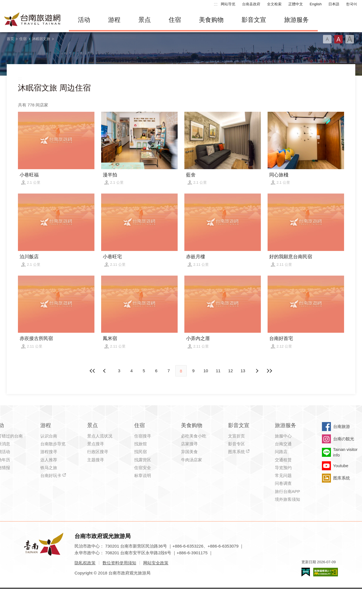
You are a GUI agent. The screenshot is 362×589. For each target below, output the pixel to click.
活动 (84, 19)
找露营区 (142, 459)
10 (205, 370)
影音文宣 (254, 19)
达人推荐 (48, 459)
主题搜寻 (95, 459)
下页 (105, 370)
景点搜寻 (95, 443)
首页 (10, 39)
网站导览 (228, 4)
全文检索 (274, 4)
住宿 (175, 19)
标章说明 (142, 475)
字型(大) (349, 39)
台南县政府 (251, 4)
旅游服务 (296, 19)
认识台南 (48, 436)
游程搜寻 (48, 451)
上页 (257, 370)
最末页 (269, 370)
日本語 (333, 4)
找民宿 (140, 451)
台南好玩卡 (50, 475)
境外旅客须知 (287, 499)
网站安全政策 (155, 562)
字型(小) (327, 39)
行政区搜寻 (97, 451)
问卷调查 (283, 483)
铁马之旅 (48, 467)
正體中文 (295, 4)
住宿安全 (142, 467)
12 (230, 370)
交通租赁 (283, 459)
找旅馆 (140, 443)
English (316, 4)
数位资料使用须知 (119, 562)
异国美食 (189, 451)
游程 (114, 19)
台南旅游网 (32, 20)
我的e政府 (305, 572)
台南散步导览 (53, 443)
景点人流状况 (99, 436)
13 (243, 370)
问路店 (281, 451)
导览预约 (283, 467)
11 (218, 370)
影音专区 (236, 443)
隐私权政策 (85, 562)
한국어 (351, 4)
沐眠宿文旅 (41, 39)
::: (215, 4)
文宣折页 (236, 436)
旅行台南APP (287, 491)
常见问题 (283, 475)
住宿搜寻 (142, 436)
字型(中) (338, 39)
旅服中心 (283, 436)
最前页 (92, 370)
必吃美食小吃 (193, 436)
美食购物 (211, 19)
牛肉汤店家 (191, 459)
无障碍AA (325, 572)
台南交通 (283, 443)
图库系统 (236, 451)
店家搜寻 (189, 443)
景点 (144, 19)
